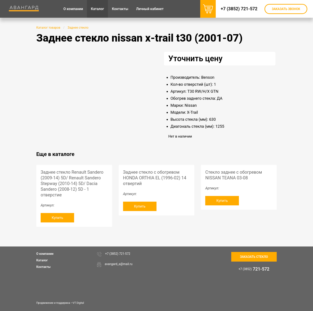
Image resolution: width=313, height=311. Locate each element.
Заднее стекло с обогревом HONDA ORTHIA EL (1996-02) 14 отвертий (154, 177)
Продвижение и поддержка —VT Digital (60, 302)
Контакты (43, 267)
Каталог (42, 260)
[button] (141, 55)
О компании (45, 253)
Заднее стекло (78, 27)
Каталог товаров (48, 27)
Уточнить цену (195, 58)
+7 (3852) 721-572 (240, 8)
